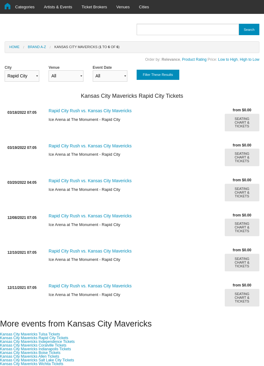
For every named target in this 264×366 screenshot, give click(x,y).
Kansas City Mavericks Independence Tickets (37, 341)
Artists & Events (58, 7)
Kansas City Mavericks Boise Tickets (30, 353)
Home (14, 47)
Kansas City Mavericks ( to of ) (87, 47)
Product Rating (194, 59)
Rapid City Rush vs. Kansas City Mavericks (90, 110)
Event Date (110, 73)
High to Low (249, 59)
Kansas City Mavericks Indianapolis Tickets (35, 349)
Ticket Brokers (94, 7)
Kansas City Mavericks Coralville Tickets (33, 345)
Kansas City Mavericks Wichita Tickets (31, 364)
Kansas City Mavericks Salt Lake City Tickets (37, 360)
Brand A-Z (37, 47)
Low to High (228, 59)
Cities (144, 7)
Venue (66, 73)
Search (249, 29)
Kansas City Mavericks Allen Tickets (29, 356)
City (22, 73)
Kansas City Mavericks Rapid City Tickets (34, 338)
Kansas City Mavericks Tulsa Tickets (30, 334)
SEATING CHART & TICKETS (242, 122)
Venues (123, 7)
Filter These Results (158, 74)
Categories (25, 7)
